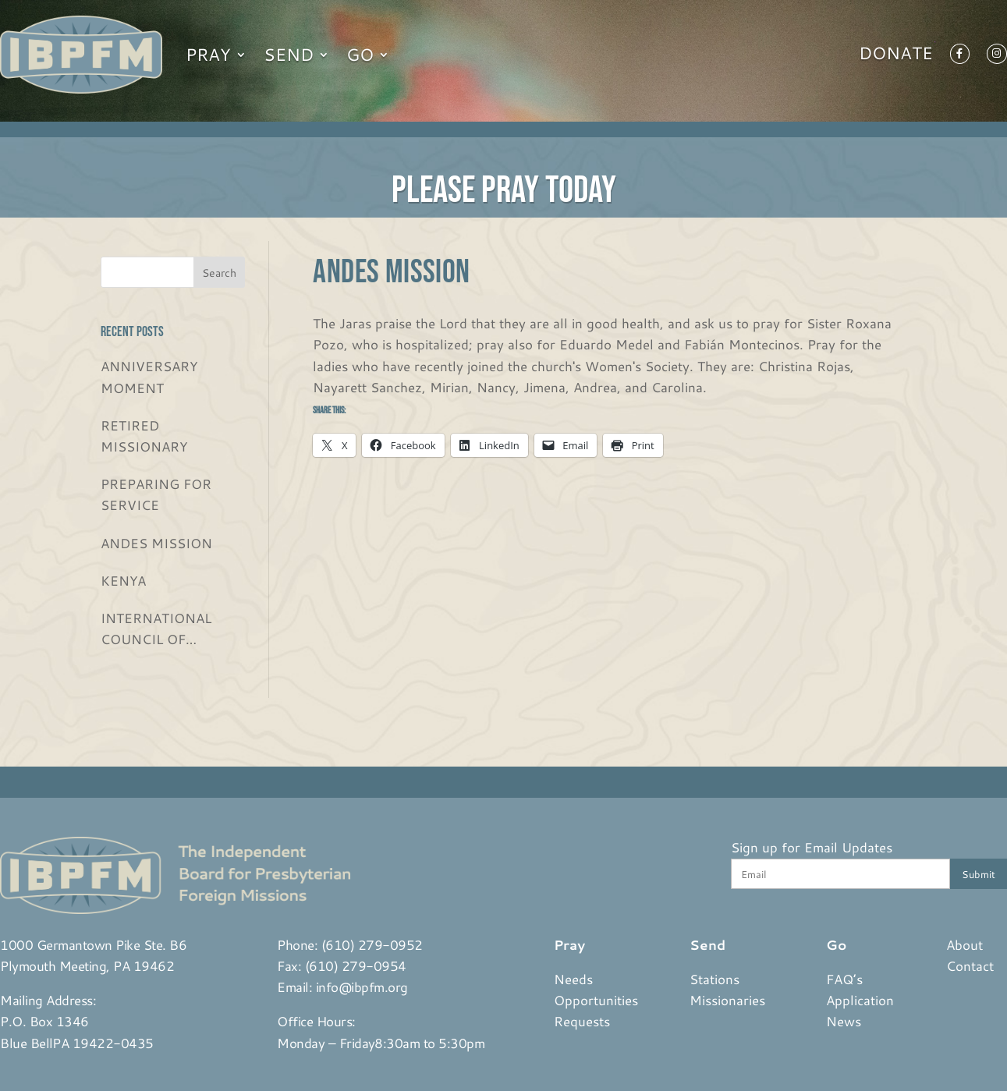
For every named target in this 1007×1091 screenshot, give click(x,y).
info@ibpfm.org (362, 986)
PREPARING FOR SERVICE (156, 494)
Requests (582, 1020)
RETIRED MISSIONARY (144, 435)
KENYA (123, 580)
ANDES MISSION (156, 542)
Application (860, 999)
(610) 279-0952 (372, 944)
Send (289, 54)
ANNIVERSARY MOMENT (149, 376)
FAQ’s (844, 978)
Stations (714, 978)
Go (360, 54)
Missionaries (727, 999)
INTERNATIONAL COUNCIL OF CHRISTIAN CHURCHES (156, 629)
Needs (573, 978)
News (843, 1020)
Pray (208, 54)
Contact (970, 965)
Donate (896, 56)
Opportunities (596, 999)
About (964, 944)
